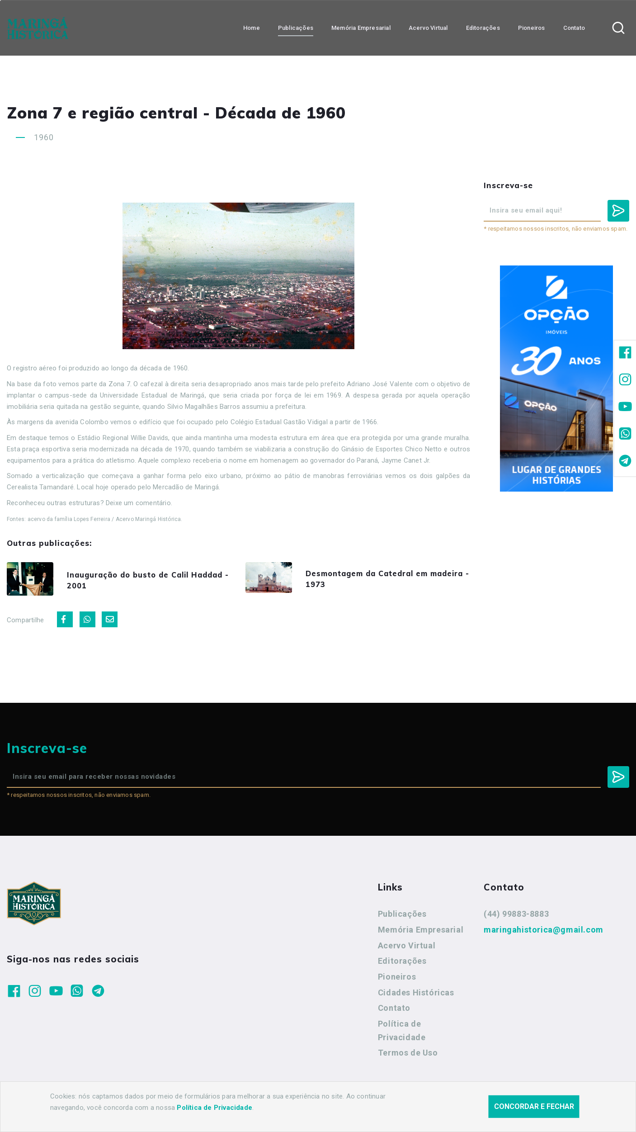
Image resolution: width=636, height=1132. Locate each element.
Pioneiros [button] (531, 27)
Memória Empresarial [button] (361, 27)
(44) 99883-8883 (516, 917)
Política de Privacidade (402, 1033)
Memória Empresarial (420, 933)
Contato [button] (574, 27)
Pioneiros (397, 980)
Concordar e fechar (534, 1107)
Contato (394, 1011)
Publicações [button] (295, 27)
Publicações (402, 917)
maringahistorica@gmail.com (543, 933)
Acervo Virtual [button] (428, 27)
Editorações (402, 964)
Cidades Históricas (416, 995)
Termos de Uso (408, 1056)
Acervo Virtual (406, 948)
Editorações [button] (483, 27)
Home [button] (251, 27)
